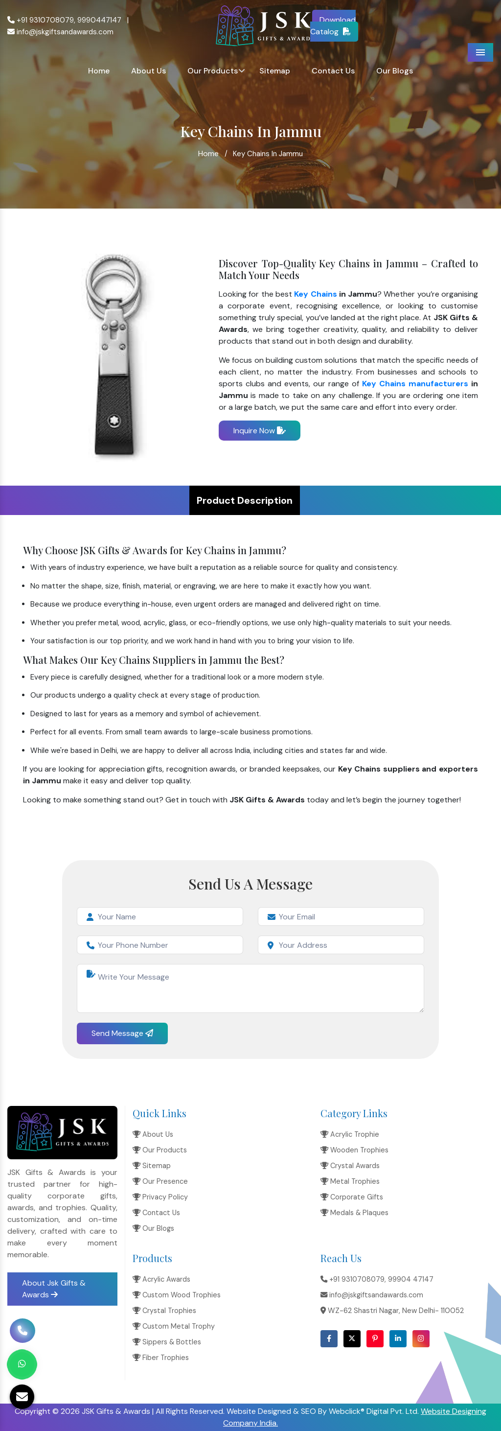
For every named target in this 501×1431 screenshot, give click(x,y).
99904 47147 (410, 1279)
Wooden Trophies (354, 1150)
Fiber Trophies (161, 1357)
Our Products (212, 71)
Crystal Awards (350, 1165)
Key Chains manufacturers (415, 383)
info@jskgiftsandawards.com (60, 32)
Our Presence (160, 1181)
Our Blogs (394, 71)
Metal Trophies (350, 1181)
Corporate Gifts (351, 1197)
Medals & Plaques (354, 1212)
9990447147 (99, 20)
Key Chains (315, 294)
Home (99, 71)
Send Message (122, 1033)
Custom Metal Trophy (174, 1326)
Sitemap (274, 71)
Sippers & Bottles (167, 1341)
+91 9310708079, (41, 20)
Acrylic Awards (161, 1279)
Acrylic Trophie (349, 1134)
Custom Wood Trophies (177, 1294)
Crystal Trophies (164, 1310)
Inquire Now (259, 430)
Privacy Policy (160, 1197)
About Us (148, 71)
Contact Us (333, 71)
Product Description (245, 500)
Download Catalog (333, 26)
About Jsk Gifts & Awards (54, 1289)
